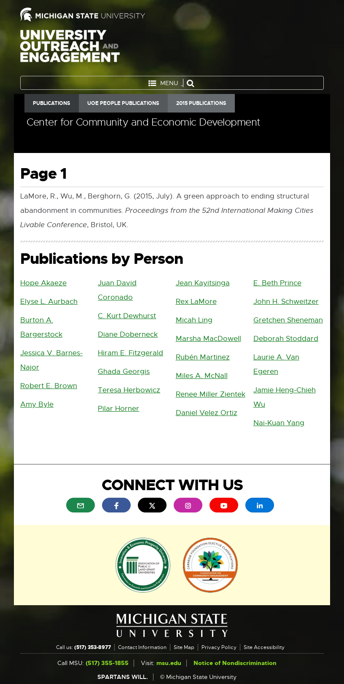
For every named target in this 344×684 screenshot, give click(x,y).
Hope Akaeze (43, 283)
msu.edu (168, 663)
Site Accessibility (264, 647)
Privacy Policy (219, 647)
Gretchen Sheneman (288, 320)
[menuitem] (80, 505)
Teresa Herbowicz (129, 390)
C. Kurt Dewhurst (127, 315)
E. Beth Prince (277, 283)
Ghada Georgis (124, 371)
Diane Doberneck (128, 334)
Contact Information (142, 647)
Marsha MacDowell (208, 338)
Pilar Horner (118, 408)
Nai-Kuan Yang (278, 422)
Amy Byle (37, 404)
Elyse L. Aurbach (49, 301)
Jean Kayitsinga (203, 283)
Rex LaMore (196, 301)
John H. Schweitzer (286, 301)
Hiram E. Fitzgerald (130, 353)
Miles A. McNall (202, 375)
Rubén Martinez (203, 357)
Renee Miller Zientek (210, 394)
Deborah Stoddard (285, 338)
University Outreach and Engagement (70, 50)
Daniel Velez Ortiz (206, 412)
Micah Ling (194, 320)
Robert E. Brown (48, 385)
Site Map (184, 647)
